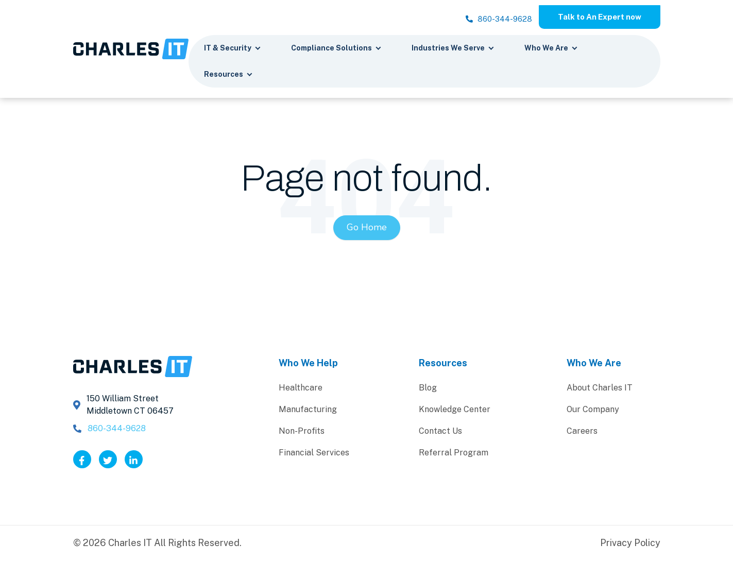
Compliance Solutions (336, 49)
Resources (228, 75)
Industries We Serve (453, 49)
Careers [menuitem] (582, 432)
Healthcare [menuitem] (300, 389)
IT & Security (232, 49)
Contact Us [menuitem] (440, 432)
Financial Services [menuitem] (314, 453)
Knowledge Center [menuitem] (454, 410)
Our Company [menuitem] (593, 410)
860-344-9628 (484, 21)
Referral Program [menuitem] (453, 453)
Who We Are (551, 49)
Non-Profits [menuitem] (302, 432)
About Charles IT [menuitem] (600, 389)
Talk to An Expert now (595, 17)
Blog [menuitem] (428, 389)
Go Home (367, 229)
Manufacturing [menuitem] (308, 410)
